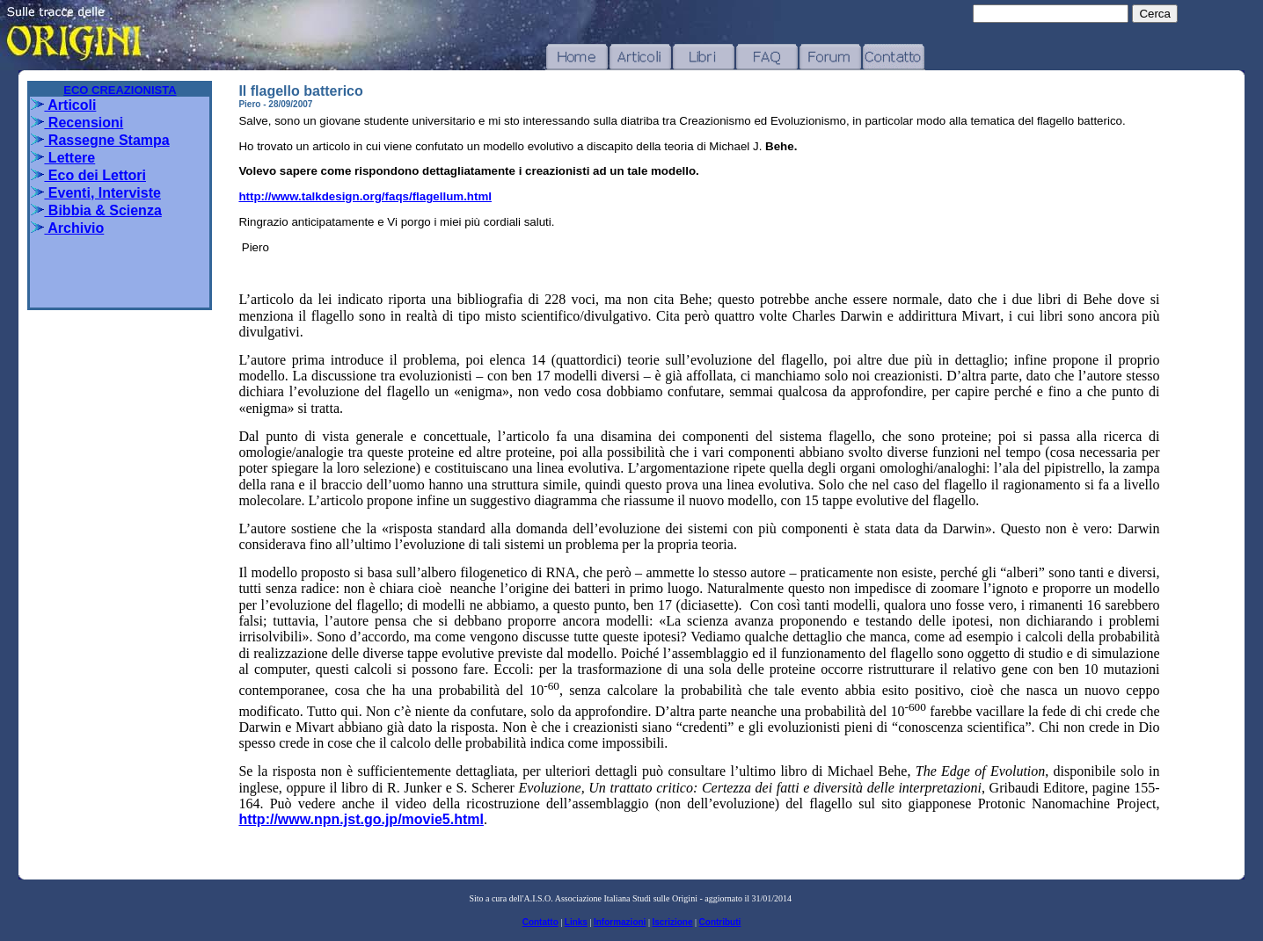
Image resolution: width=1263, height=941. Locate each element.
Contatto (540, 922)
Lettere (63, 157)
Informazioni (620, 922)
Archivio (67, 228)
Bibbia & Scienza (96, 210)
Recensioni (77, 122)
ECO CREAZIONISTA (119, 90)
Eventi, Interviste (96, 192)
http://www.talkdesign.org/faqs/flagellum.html (365, 196)
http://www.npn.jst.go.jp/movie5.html (361, 819)
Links (576, 922)
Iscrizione (672, 922)
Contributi (720, 922)
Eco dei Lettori (88, 175)
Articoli (63, 105)
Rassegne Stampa (100, 140)
